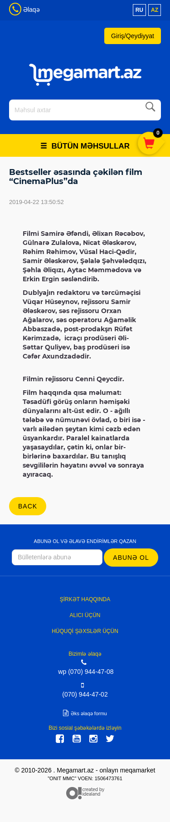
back (27, 506)
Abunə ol (131, 557)
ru (139, 10)
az (154, 10)
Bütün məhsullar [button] (85, 146)
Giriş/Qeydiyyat (132, 36)
